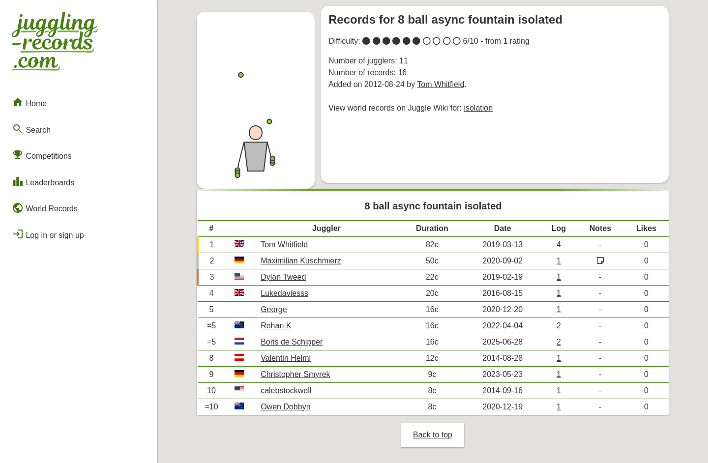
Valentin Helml (286, 358)
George (274, 309)
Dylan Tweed (283, 277)
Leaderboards (43, 181)
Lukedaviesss (284, 293)
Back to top (432, 435)
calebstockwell (286, 390)
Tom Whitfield (440, 84)
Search (31, 129)
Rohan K (276, 325)
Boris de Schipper (292, 342)
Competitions (42, 155)
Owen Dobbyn (285, 407)
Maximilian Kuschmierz (301, 261)
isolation (478, 108)
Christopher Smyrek (295, 374)
